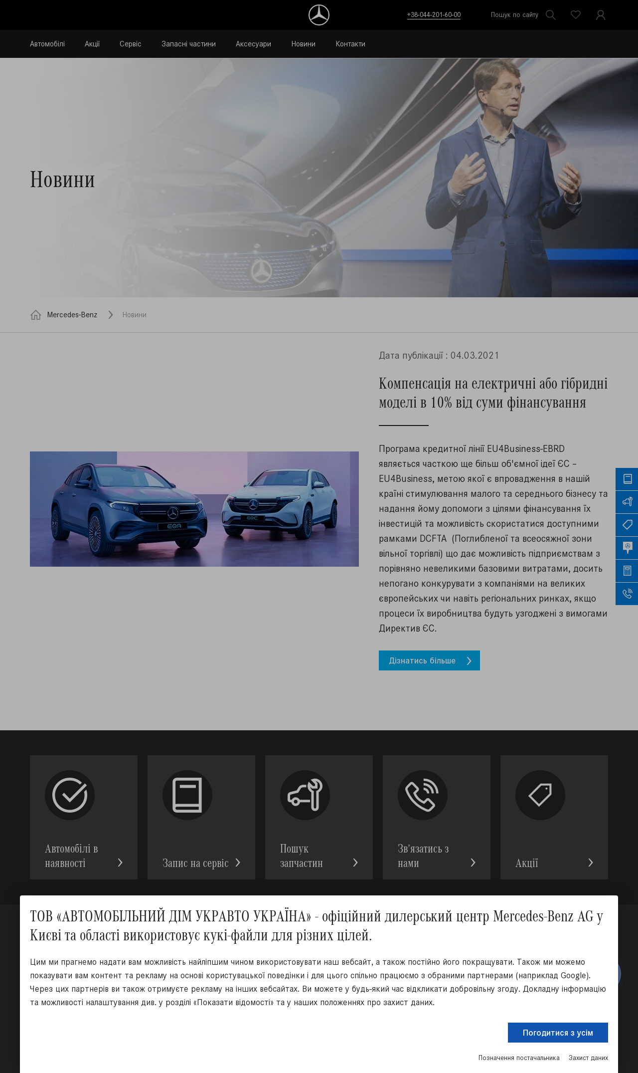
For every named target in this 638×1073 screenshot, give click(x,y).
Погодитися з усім (558, 1032)
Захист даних (588, 1058)
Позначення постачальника (519, 1058)
